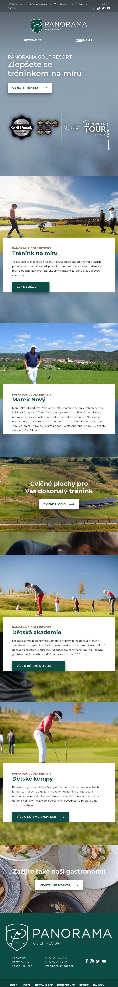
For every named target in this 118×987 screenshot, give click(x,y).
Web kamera (61, 4)
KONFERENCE (66, 985)
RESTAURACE (44, 985)
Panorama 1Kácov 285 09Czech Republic (22, 961)
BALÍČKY (98, 985)
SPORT (84, 985)
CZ (103, 4)
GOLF (13, 985)
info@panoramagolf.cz (38, 4)
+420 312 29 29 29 (56, 961)
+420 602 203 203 (15, 4)
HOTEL (26, 985)
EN (109, 4)
